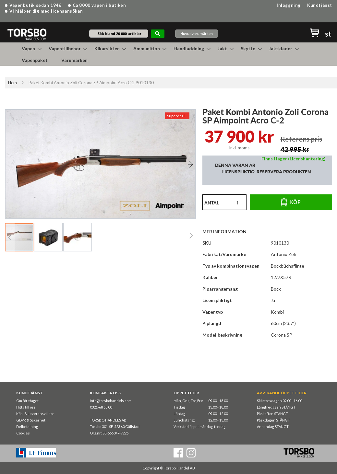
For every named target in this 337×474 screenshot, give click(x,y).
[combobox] (118, 33)
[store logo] (27, 34)
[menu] (168, 54)
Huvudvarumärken (196, 33)
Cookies (23, 433)
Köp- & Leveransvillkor (35, 413)
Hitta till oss (26, 407)
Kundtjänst (319, 5)
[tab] (227, 231)
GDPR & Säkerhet (30, 420)
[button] (183, 164)
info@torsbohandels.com (110, 401)
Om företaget (27, 401)
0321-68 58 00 (101, 407)
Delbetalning (27, 426)
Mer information (224, 231)
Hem (12, 82)
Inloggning (289, 5)
